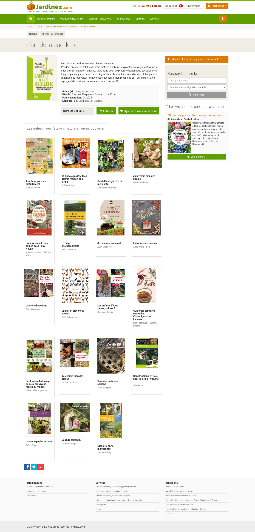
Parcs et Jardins (46, 19)
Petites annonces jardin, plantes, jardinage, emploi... (117, 487)
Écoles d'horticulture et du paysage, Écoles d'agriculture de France (191, 500)
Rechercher (196, 94)
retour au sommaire (52, 34)
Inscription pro (217, 5)
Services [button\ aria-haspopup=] (155, 19)
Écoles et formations (100, 19)
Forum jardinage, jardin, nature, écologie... (113, 491)
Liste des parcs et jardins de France (179, 505)
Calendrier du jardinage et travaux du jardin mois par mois (119, 500)
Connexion (194, 6)
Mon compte (32, 496)
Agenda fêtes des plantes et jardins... (180, 491)
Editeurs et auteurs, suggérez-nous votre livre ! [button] (195, 59)
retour (33, 34)
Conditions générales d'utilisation (40, 487)
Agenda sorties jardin (71, 19)
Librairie (140, 19)
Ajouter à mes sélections (138, 111)
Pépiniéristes (123, 19)
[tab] (66, 129)
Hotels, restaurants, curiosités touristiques (113, 496)
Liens (99, 509)
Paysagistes (101, 505)
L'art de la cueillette (87, 27)
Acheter (106, 111)
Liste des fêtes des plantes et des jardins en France (186, 509)
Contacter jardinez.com (36, 491)
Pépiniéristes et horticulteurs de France (181, 496)
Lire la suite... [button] (196, 156)
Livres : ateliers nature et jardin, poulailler (61, 27)
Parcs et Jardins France (175, 487)
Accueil (29, 27)
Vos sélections (174, 5)
